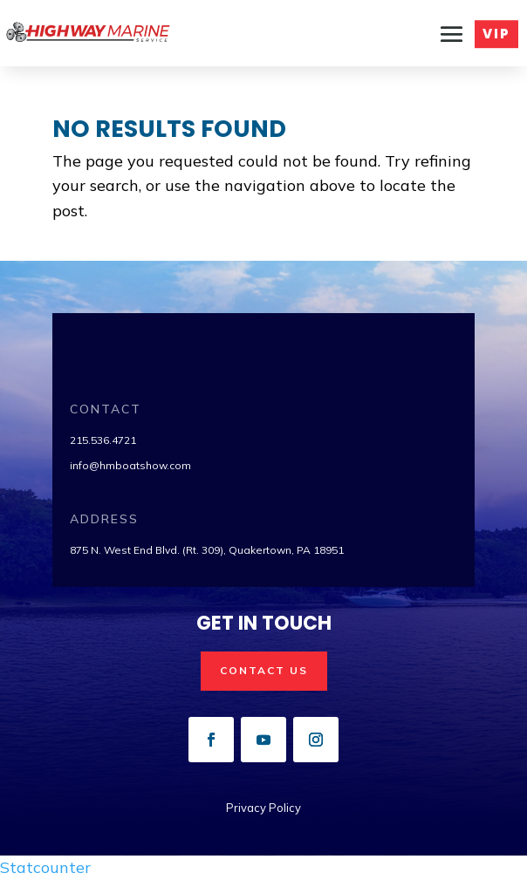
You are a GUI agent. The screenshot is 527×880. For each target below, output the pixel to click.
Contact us (264, 670)
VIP (496, 37)
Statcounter (45, 867)
